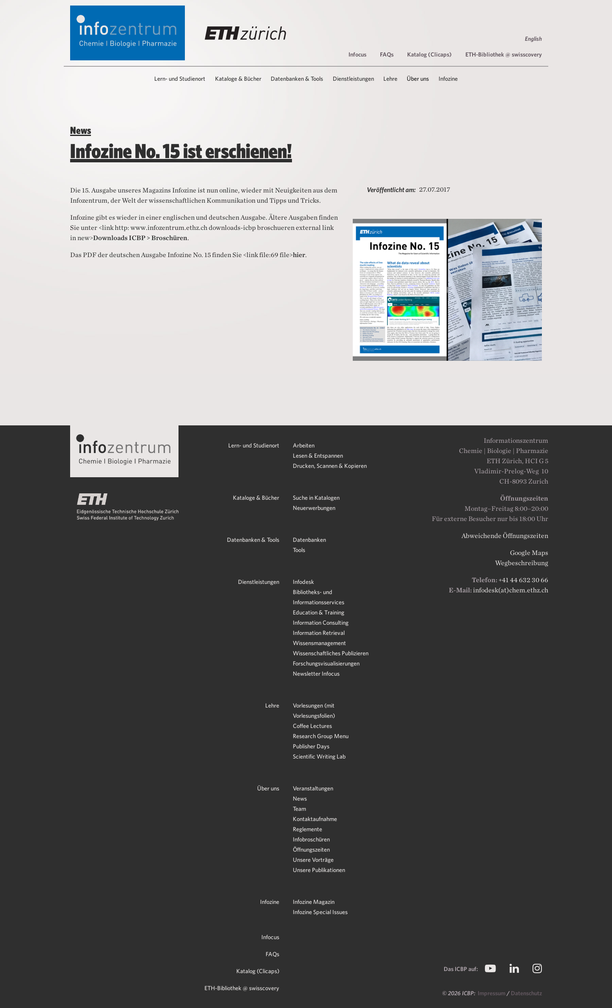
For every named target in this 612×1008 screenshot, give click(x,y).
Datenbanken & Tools (253, 539)
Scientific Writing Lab (319, 756)
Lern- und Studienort (253, 445)
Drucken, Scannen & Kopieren (330, 465)
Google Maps (529, 553)
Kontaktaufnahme (315, 818)
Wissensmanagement (319, 643)
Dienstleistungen (258, 581)
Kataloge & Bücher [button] (238, 78)
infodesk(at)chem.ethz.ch (510, 590)
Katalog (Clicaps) (429, 54)
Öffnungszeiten (311, 849)
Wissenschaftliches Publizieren (330, 653)
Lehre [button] (390, 78)
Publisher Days (311, 746)
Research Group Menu (320, 736)
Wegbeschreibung (521, 563)
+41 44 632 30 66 (523, 580)
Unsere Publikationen (319, 869)
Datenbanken (309, 539)
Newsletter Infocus (316, 673)
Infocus (357, 54)
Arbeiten (303, 445)
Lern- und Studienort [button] (179, 78)
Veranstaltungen (313, 788)
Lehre (272, 705)
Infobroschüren (311, 839)
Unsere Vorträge (313, 859)
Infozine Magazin (313, 901)
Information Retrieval (319, 632)
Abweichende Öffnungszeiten (505, 536)
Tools (299, 549)
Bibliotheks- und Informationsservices (318, 597)
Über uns (268, 788)
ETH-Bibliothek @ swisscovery (503, 54)
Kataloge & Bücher (256, 497)
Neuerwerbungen (314, 507)
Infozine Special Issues (320, 912)
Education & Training (318, 612)
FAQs (387, 54)
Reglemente (307, 829)
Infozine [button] (448, 78)
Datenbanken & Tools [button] (297, 78)
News (300, 798)
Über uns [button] (418, 78)
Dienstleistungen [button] (353, 78)
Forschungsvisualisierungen (326, 663)
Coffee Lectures (312, 725)
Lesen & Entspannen (318, 455)
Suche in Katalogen (316, 497)
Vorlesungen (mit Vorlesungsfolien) (314, 710)
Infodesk (303, 581)
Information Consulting (320, 622)
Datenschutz (526, 993)
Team (299, 808)
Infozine (269, 901)
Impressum (492, 993)
